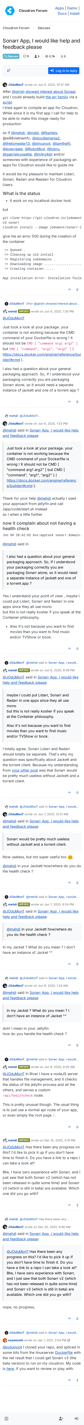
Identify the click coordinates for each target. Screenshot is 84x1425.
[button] (6, 1418)
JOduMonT (16, 84)
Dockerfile (64, 1352)
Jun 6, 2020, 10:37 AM (53, 84)
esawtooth (15, 1340)
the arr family (57, 97)
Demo (72, 8)
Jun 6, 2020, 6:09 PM (59, 670)
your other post (25, 770)
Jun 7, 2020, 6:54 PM (59, 904)
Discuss (11, 56)
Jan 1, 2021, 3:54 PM (52, 1340)
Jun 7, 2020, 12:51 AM (53, 814)
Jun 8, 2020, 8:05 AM (59, 1067)
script (7, 102)
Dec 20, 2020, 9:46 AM (54, 1227)
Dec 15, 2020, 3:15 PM (59, 1140)
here (10, 1368)
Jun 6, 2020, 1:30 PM (59, 311)
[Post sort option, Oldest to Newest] (9, 70)
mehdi (12, 311)
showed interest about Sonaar (51, 91)
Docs (62, 13)
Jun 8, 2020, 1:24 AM (53, 985)
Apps (59, 8)
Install (75, 13)
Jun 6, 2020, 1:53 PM (53, 423)
